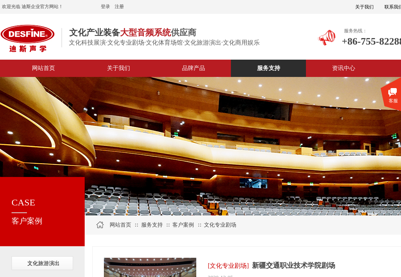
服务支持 (152, 225)
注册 (119, 6)
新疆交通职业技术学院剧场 (293, 265)
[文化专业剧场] (228, 265)
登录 (105, 6)
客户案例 (183, 225)
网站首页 (120, 225)
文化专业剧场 (220, 225)
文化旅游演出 (43, 263)
